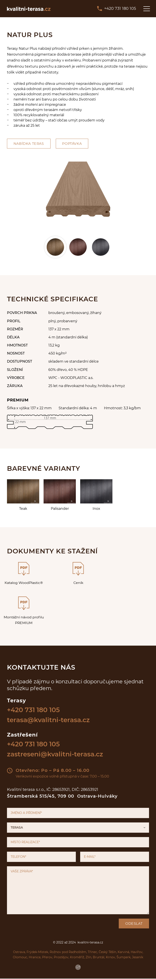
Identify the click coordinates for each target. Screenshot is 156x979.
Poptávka (73, 144)
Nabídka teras (29, 144)
